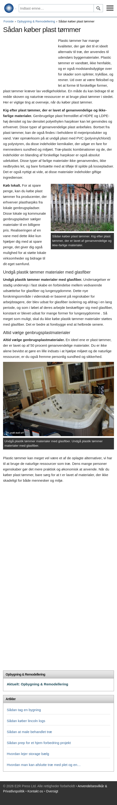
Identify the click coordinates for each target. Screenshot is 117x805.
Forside (9, 21)
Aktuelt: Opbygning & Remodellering (37, 684)
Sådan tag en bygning (24, 710)
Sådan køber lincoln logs (26, 721)
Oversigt (52, 791)
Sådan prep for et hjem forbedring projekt (39, 743)
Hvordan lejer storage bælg (28, 754)
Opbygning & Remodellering (36, 21)
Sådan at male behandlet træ (29, 732)
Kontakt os (35, 791)
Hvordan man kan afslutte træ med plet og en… (44, 765)
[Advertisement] (29, 62)
